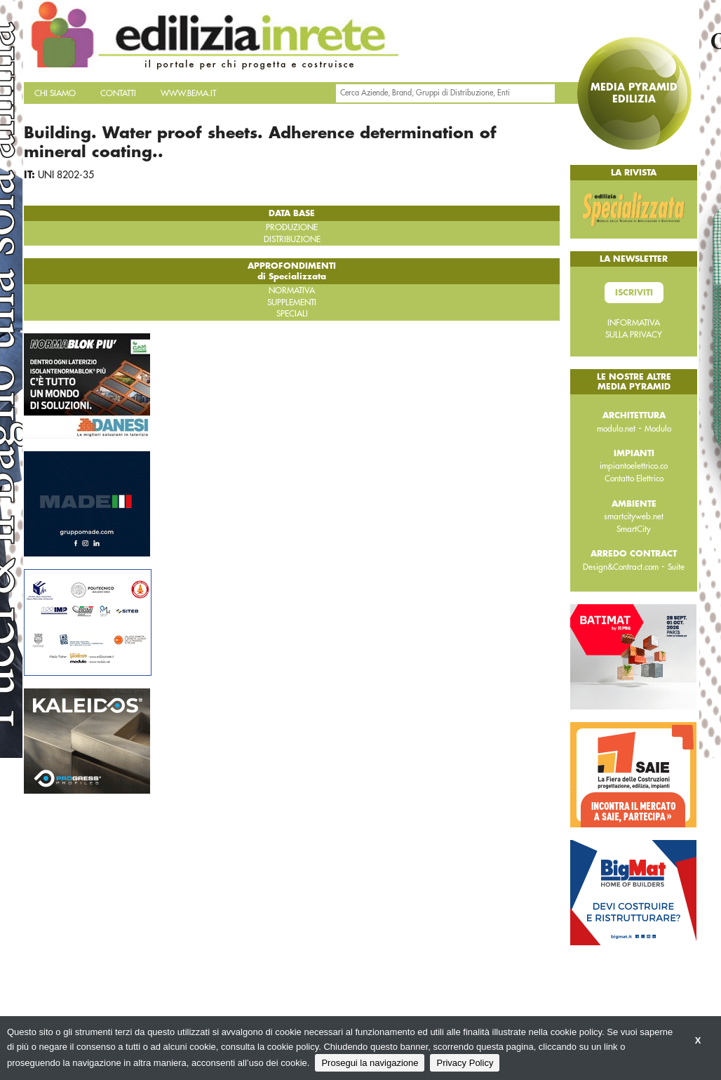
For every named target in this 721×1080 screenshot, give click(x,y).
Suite (676, 567)
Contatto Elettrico (634, 478)
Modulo (658, 429)
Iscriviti (634, 292)
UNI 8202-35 (66, 175)
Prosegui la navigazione (369, 1063)
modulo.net (616, 429)
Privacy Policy (464, 1063)
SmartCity (633, 529)
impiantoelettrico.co (634, 466)
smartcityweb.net (633, 516)
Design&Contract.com (621, 567)
